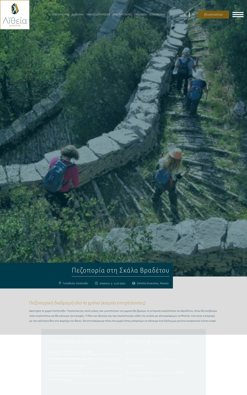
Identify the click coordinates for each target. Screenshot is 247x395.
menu (238, 16)
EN (193, 16)
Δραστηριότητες (122, 15)
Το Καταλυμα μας (58, 15)
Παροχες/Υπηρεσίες (98, 15)
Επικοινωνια (157, 15)
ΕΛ (185, 16)
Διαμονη (78, 15)
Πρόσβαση (140, 15)
